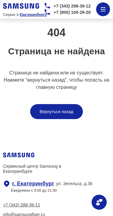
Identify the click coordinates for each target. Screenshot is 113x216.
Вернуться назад (57, 111)
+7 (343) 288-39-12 (72, 6)
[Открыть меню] (103, 9)
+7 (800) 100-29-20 (72, 12)
